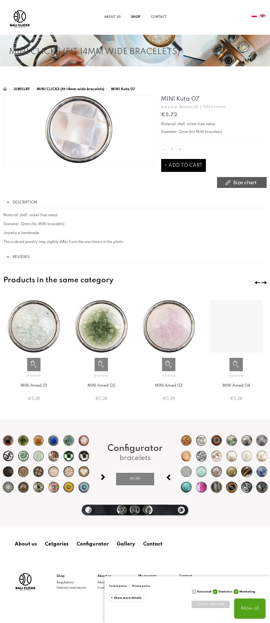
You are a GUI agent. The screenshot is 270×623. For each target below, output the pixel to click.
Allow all (250, 608)
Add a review (214, 107)
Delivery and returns (71, 587)
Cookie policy (121, 586)
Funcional (206, 591)
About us (27, 544)
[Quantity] (172, 149)
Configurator (95, 544)
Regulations (65, 582)
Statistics (227, 591)
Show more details (131, 598)
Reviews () (188, 107)
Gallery (129, 544)
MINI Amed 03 (169, 386)
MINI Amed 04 (236, 386)
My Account (241, 16)
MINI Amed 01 (33, 386)
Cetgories (58, 544)
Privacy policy (145, 586)
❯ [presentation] (264, 282)
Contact (157, 544)
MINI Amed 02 (101, 386)
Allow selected (212, 604)
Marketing (249, 591)
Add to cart (183, 165)
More (135, 479)
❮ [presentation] (257, 282)
